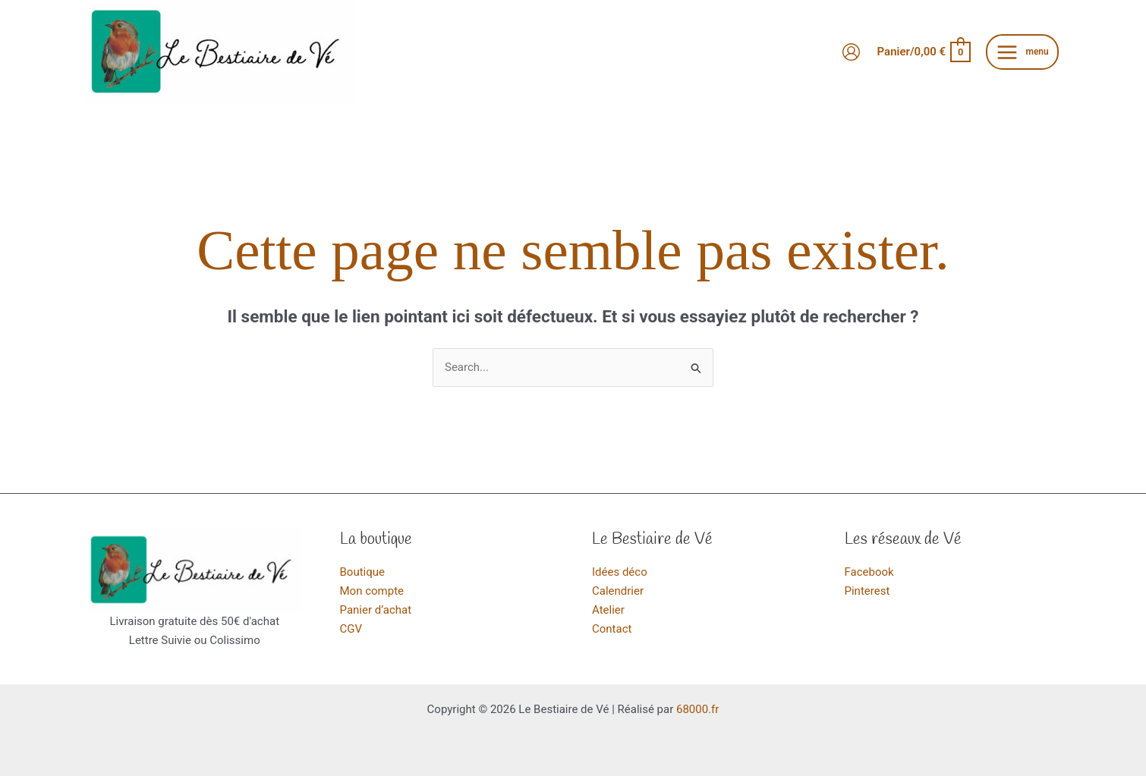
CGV (351, 629)
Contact (611, 629)
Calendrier (618, 591)
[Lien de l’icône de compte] (851, 51)
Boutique (362, 572)
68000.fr (697, 709)
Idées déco (619, 572)
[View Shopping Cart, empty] (923, 52)
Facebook (869, 572)
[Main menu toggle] (1022, 52)
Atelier (608, 610)
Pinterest (867, 591)
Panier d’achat (376, 610)
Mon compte (372, 591)
